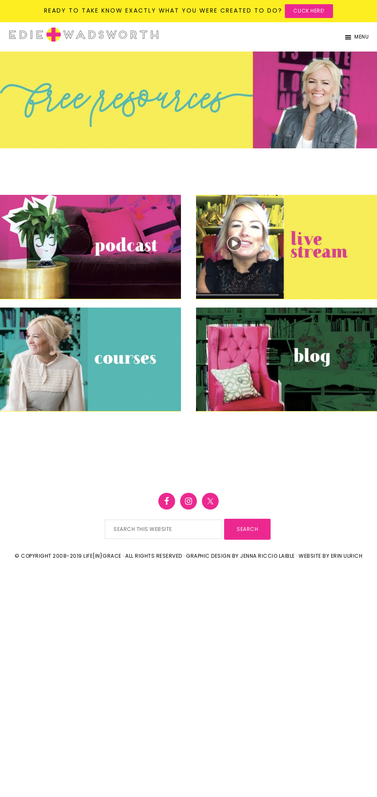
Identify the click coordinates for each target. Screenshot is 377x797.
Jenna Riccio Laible (267, 555)
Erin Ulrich (347, 555)
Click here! (309, 10)
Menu (361, 36)
